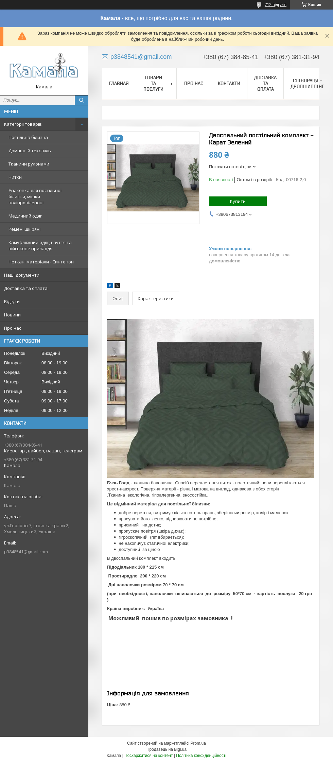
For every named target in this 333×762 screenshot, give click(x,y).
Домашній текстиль (29, 151)
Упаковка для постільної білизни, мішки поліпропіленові (35, 196)
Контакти (229, 83)
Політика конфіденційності (201, 755)
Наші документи (21, 275)
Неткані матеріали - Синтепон (41, 262)
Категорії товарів (23, 124)
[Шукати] (81, 100)
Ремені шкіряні (24, 229)
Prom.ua (198, 743)
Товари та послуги (153, 83)
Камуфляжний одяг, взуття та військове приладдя (40, 245)
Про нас (12, 328)
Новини (12, 315)
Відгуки (12, 301)
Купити (238, 201)
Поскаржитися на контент (148, 755)
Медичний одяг (25, 216)
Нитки (15, 177)
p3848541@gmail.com (26, 552)
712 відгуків (275, 4)
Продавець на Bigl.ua (166, 749)
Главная (119, 83)
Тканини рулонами (28, 164)
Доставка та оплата (26, 288)
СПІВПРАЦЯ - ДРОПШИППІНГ (307, 83)
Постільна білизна (28, 137)
